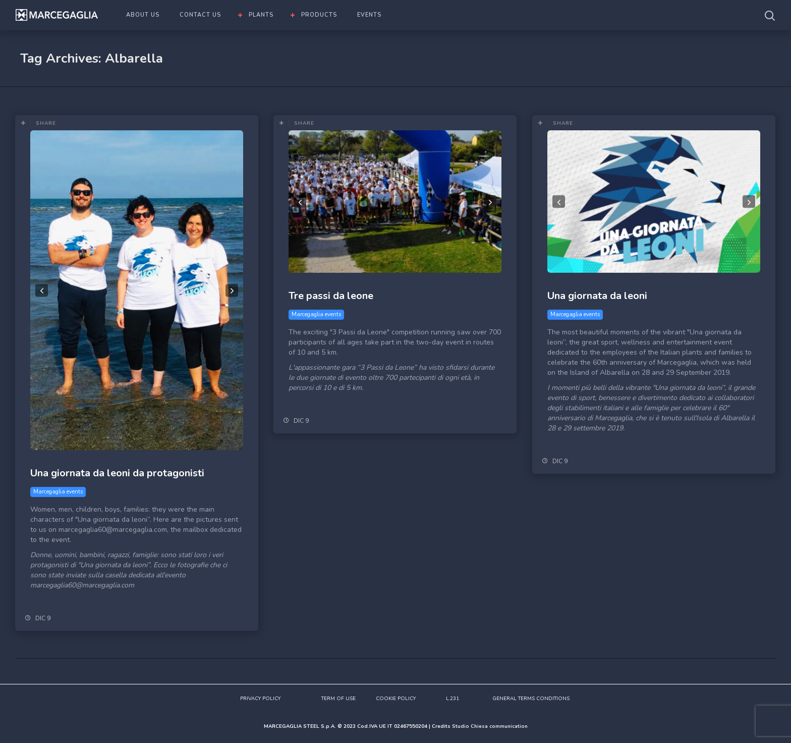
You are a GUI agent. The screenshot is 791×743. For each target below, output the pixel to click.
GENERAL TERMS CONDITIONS (531, 698)
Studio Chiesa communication (490, 726)
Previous (41, 290)
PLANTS (261, 15)
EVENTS (369, 15)
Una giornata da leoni (597, 296)
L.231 (452, 698)
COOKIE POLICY (396, 698)
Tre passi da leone (331, 296)
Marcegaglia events (58, 492)
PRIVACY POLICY (260, 698)
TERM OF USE (338, 698)
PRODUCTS (319, 15)
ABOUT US (142, 15)
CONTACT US (200, 15)
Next (231, 290)
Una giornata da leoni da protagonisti (117, 473)
